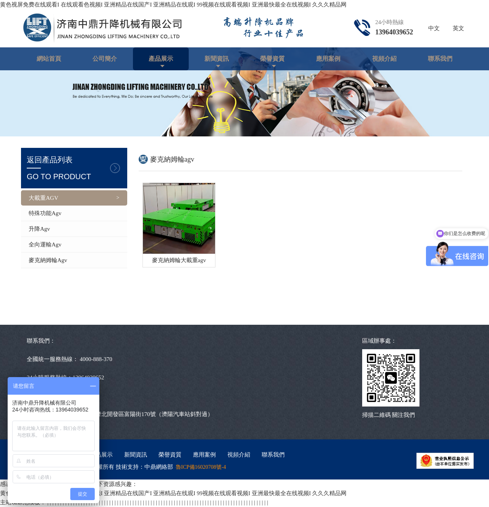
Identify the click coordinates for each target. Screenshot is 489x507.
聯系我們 (440, 58)
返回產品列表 (74, 169)
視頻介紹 (384, 58)
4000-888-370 (96, 359)
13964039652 (394, 32)
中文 (434, 28)
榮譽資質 (272, 58)
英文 (458, 28)
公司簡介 (104, 58)
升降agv (39, 229)
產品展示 (161, 58)
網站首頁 (49, 58)
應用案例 (328, 58)
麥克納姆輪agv (48, 260)
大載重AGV (43, 198)
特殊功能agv (45, 213)
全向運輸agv (45, 244)
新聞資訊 (216, 58)
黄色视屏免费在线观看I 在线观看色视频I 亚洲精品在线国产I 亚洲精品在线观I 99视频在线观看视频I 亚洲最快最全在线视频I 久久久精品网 (173, 5)
